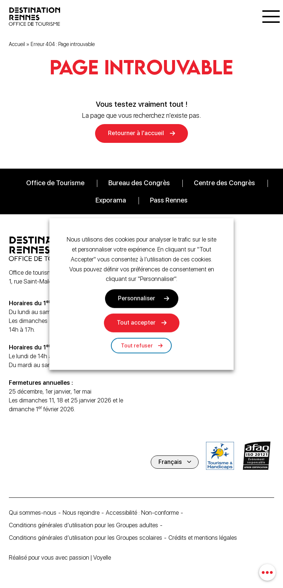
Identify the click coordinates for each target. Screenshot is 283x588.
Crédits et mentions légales (202, 537)
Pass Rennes (169, 200)
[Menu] (271, 16)
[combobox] (267, 572)
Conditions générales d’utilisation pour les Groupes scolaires (85, 537)
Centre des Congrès (224, 183)
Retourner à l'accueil (136, 133)
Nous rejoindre (81, 512)
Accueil (17, 44)
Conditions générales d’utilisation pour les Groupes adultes (83, 525)
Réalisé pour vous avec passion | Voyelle (60, 557)
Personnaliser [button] (136, 298)
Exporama (110, 200)
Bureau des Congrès (139, 183)
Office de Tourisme (55, 183)
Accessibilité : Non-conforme (142, 512)
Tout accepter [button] (136, 322)
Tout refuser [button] (137, 346)
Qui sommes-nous (32, 512)
